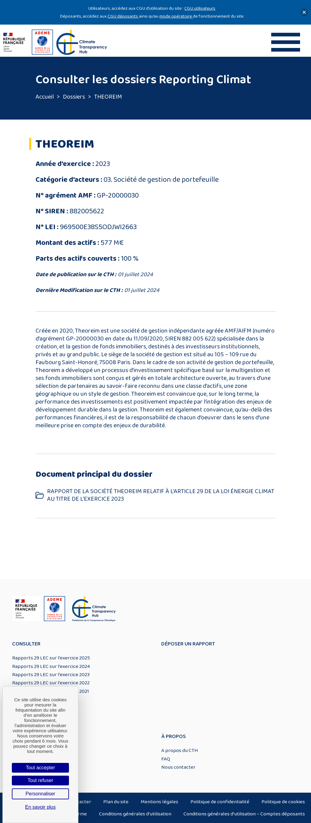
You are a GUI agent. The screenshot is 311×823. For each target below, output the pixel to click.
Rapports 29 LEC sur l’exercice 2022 (51, 683)
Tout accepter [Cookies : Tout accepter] (40, 767)
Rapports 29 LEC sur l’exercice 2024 (51, 666)
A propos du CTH (179, 750)
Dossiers (74, 97)
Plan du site (115, 802)
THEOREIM (108, 97)
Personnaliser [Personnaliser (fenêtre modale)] (40, 793)
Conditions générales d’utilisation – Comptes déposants (244, 814)
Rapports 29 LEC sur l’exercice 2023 (51, 675)
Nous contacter (178, 767)
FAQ (165, 759)
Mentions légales (159, 802)
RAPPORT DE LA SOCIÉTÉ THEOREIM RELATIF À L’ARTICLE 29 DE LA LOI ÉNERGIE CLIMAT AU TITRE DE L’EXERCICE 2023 (160, 495)
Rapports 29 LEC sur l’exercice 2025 (51, 658)
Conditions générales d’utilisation (135, 814)
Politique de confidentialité (219, 802)
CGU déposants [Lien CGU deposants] (123, 16)
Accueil (45, 97)
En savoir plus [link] (40, 807)
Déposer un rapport (188, 644)
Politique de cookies (283, 802)
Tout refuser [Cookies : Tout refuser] (40, 780)
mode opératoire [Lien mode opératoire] (176, 16)
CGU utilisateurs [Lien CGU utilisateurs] (199, 8)
